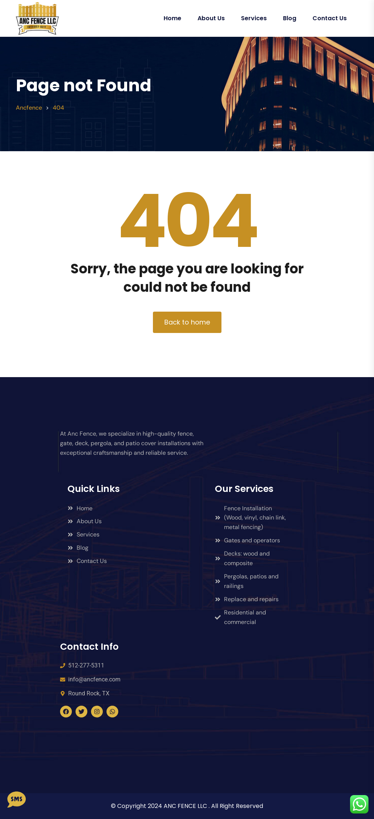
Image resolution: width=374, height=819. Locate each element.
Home (172, 18)
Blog (289, 18)
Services (254, 18)
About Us (211, 18)
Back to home (187, 322)
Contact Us (329, 18)
